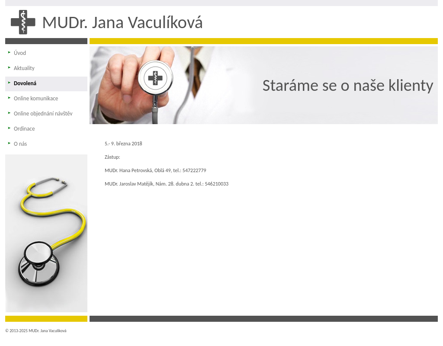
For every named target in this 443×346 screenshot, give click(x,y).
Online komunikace (36, 98)
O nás (20, 143)
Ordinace (24, 128)
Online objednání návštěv (43, 113)
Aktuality (24, 68)
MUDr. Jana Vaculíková (122, 22)
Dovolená (25, 83)
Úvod (20, 53)
